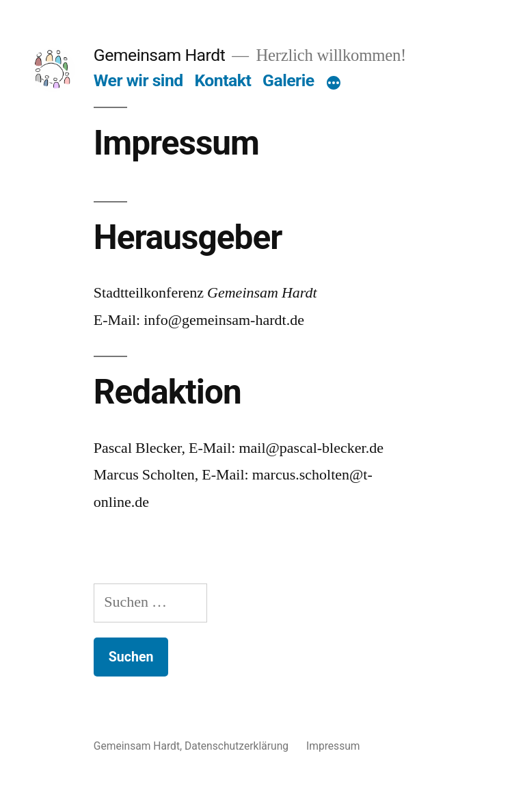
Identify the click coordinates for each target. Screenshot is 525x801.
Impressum (333, 745)
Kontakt (222, 80)
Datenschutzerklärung (236, 745)
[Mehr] (333, 83)
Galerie (288, 80)
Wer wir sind (138, 80)
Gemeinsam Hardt (160, 55)
